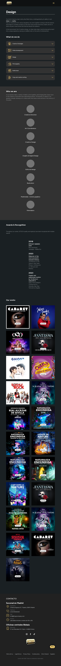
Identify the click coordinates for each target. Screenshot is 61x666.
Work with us (9, 654)
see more (18, 323)
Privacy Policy (26, 654)
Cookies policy (36, 654)
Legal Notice (18, 654)
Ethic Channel (45, 654)
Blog (52, 646)
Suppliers (52, 654)
